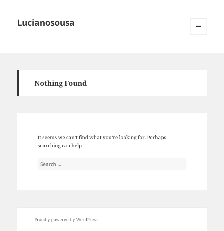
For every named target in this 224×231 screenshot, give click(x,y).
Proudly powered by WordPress (65, 219)
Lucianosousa (46, 22)
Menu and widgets (199, 34)
